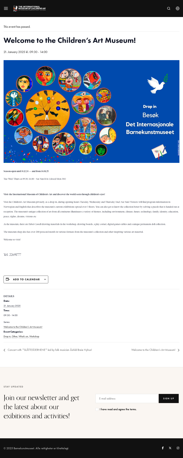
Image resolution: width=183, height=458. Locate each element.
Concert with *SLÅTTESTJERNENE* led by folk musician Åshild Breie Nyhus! (49, 350)
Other (15, 336)
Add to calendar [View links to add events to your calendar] (26, 279)
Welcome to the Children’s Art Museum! (23, 326)
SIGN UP (168, 398)
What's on (23, 336)
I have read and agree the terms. (118, 409)
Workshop (34, 336)
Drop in (7, 336)
